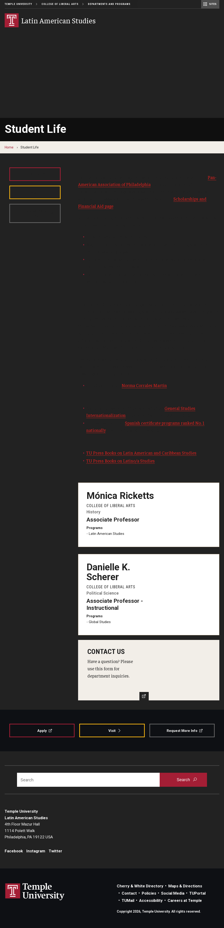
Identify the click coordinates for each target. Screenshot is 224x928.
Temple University (18, 4)
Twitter (55, 851)
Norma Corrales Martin (144, 385)
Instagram (35, 851)
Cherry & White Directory (140, 886)
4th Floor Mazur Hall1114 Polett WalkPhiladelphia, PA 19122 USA (29, 830)
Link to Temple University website (35, 891)
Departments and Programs (109, 4)
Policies (149, 893)
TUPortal (197, 893)
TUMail (128, 900)
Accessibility (151, 900)
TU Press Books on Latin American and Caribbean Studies (141, 452)
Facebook (14, 851)
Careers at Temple (185, 900)
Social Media (172, 893)
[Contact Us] (148, 670)
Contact (129, 893)
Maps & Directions (185, 886)
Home (9, 147)
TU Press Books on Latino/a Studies (120, 460)
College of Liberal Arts (60, 4)
